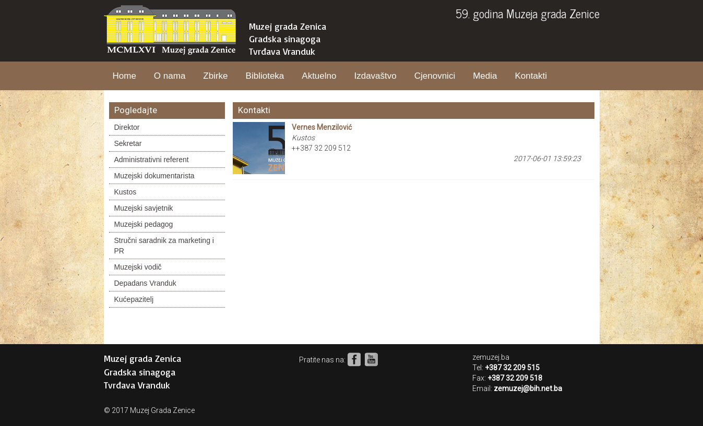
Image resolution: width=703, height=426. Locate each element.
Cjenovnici (434, 76)
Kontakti (530, 76)
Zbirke (215, 76)
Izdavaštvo (375, 76)
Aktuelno (319, 76)
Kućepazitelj (134, 299)
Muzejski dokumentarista (154, 176)
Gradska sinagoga (284, 38)
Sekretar (128, 143)
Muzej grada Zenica (287, 26)
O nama (169, 76)
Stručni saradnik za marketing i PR (164, 245)
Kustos (125, 192)
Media (485, 76)
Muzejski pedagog (143, 224)
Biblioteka (265, 76)
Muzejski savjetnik (143, 208)
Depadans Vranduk (145, 283)
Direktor (127, 127)
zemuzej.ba (490, 357)
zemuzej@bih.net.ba (528, 388)
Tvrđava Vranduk (282, 51)
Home (124, 76)
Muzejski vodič (138, 267)
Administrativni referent (151, 159)
